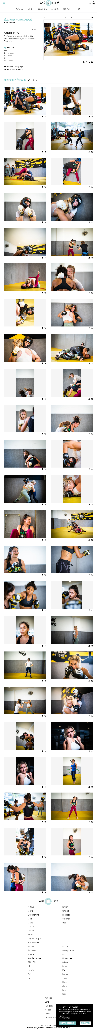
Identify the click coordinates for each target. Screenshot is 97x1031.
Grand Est (31, 946)
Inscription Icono (51, 1017)
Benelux (65, 974)
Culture (30, 922)
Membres (19, 9)
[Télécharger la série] (33, 80)
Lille (29, 966)
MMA (5, 50)
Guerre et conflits (34, 942)
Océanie (65, 962)
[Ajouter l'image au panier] (86, 62)
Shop (64, 922)
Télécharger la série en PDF (15, 69)
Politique (31, 907)
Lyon (29, 978)
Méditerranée (67, 958)
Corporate (66, 911)
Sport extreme (8, 60)
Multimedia (66, 915)
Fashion (30, 934)
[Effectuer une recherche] (90, 3)
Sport (5, 58)
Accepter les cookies (67, 1023)
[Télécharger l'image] (84, 62)
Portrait (65, 907)
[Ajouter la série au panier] (37, 80)
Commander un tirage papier (15, 66)
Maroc (64, 982)
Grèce (64, 994)
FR (32, 29)
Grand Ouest (32, 950)
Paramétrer (85, 1023)
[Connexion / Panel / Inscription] (94, 3)
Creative (31, 930)
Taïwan (64, 978)
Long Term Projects (35, 938)
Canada (64, 966)
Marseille (31, 970)
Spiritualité (31, 926)
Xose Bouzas (9, 22)
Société (30, 911)
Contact (66, 9)
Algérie (64, 986)
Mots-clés (10, 48)
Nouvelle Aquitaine (34, 958)
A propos (55, 9)
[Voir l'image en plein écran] (92, 62)
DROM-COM (32, 962)
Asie (63, 954)
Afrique (65, 946)
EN (35, 29)
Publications (42, 9)
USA (63, 970)
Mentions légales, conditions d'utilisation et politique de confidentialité (48, 1028)
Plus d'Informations (64, 1018)
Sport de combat (9, 53)
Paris (29, 974)
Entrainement (8, 55)
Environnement (33, 915)
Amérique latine (68, 950)
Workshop (66, 919)
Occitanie (31, 954)
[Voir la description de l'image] (89, 62)
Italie (64, 990)
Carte (30, 9)
